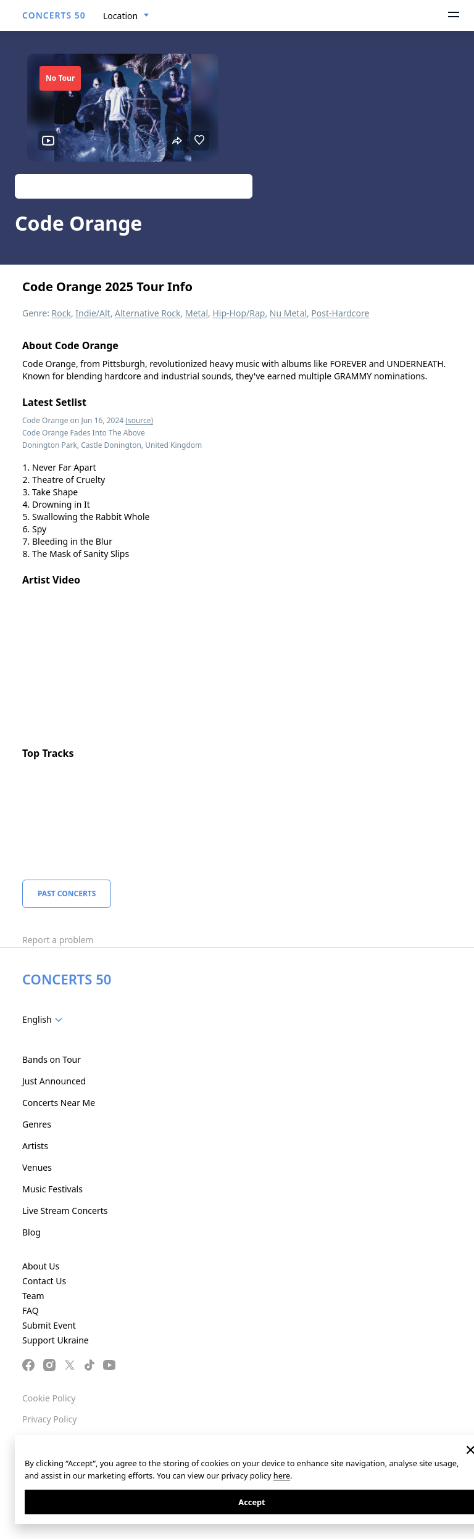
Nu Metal (288, 313)
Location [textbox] (120, 16)
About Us (40, 1266)
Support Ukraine (55, 1340)
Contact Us (44, 1281)
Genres (36, 1124)
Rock (61, 313)
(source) (139, 420)
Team (33, 1296)
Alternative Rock (147, 313)
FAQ (30, 1310)
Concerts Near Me (58, 1102)
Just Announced (54, 1081)
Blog (31, 1232)
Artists (35, 1146)
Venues (37, 1167)
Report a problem (57, 940)
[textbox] (44, 1019)
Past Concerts (67, 893)
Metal (196, 313)
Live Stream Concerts (64, 1210)
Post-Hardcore (340, 313)
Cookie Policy (48, 1398)
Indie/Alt (92, 313)
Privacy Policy (49, 1419)
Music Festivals (52, 1189)
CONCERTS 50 (54, 15)
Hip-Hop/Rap (238, 313)
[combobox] (126, 16)
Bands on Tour (51, 1059)
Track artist (133, 186)
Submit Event (49, 1325)
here (281, 1475)
